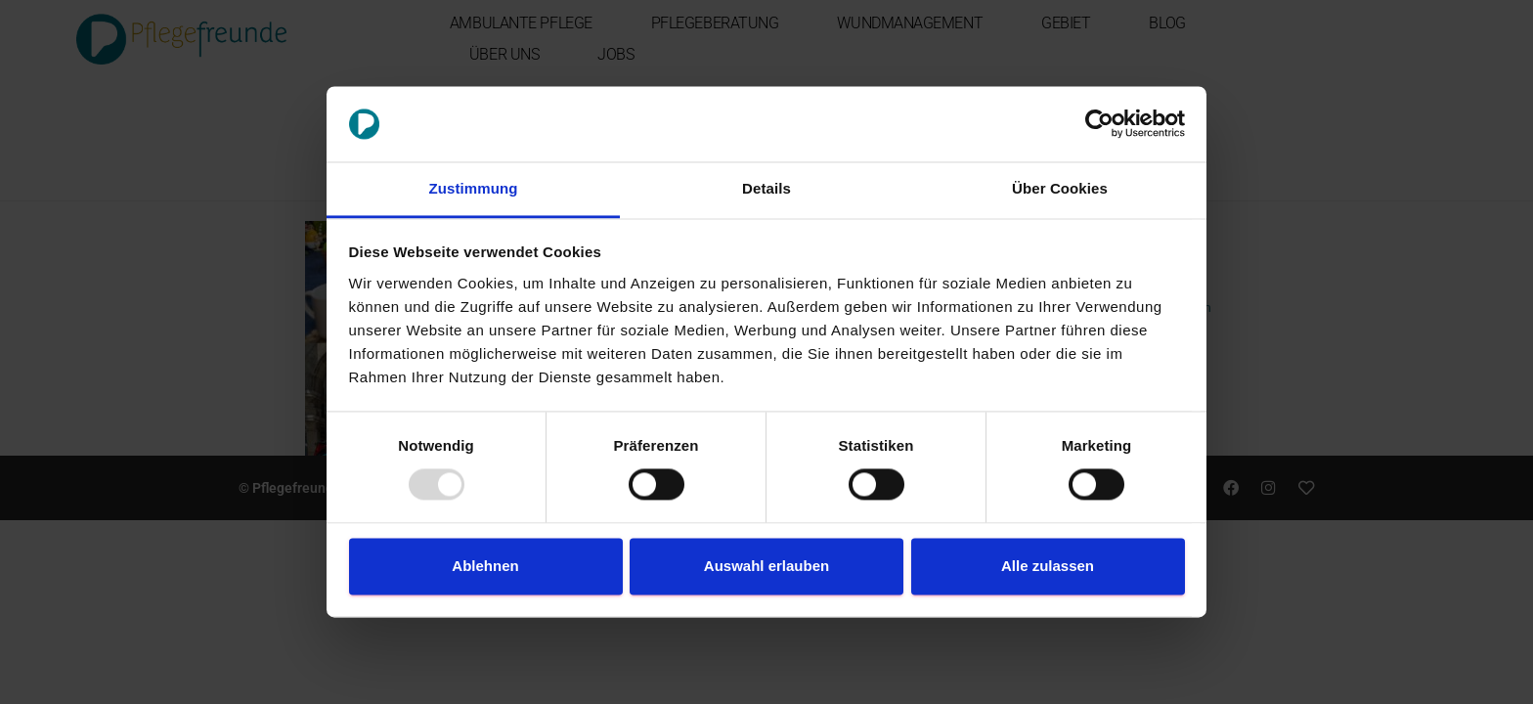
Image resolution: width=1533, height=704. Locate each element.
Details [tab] (766, 188)
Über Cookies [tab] (1060, 188)
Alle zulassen (1047, 565)
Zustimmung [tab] (473, 188)
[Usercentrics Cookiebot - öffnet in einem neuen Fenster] (1099, 124)
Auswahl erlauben (766, 565)
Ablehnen (485, 565)
